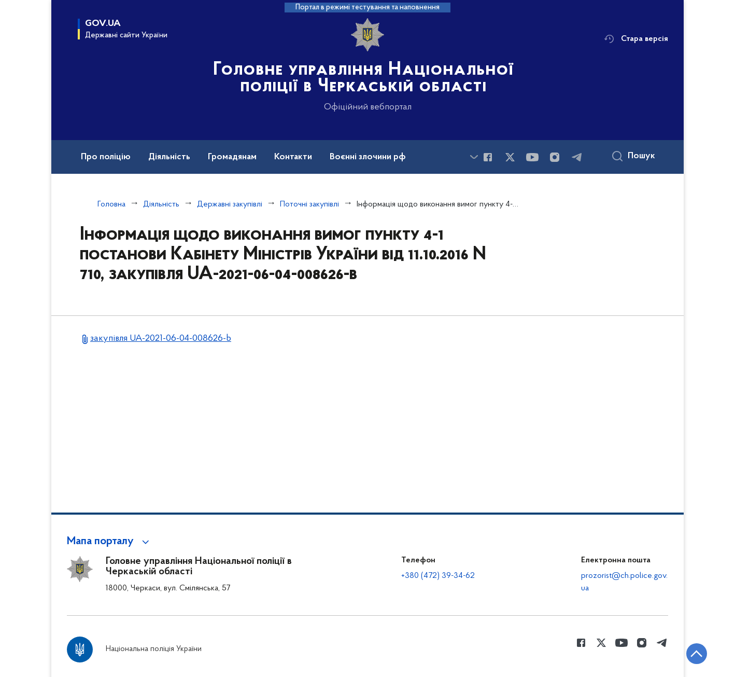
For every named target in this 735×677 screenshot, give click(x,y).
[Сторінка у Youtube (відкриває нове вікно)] (532, 157)
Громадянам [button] (232, 157)
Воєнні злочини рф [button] (368, 157)
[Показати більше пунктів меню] (474, 157)
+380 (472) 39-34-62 (438, 576)
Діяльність (161, 204)
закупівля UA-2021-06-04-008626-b (160, 338)
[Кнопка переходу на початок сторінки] (696, 653)
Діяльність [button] (169, 157)
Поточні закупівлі (309, 204)
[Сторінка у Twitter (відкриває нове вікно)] (510, 157)
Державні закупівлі (229, 204)
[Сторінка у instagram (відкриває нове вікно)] (554, 157)
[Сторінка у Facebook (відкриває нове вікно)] (488, 157)
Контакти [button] (293, 157)
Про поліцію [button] (106, 157)
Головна (111, 204)
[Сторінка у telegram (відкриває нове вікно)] (577, 157)
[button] (109, 541)
